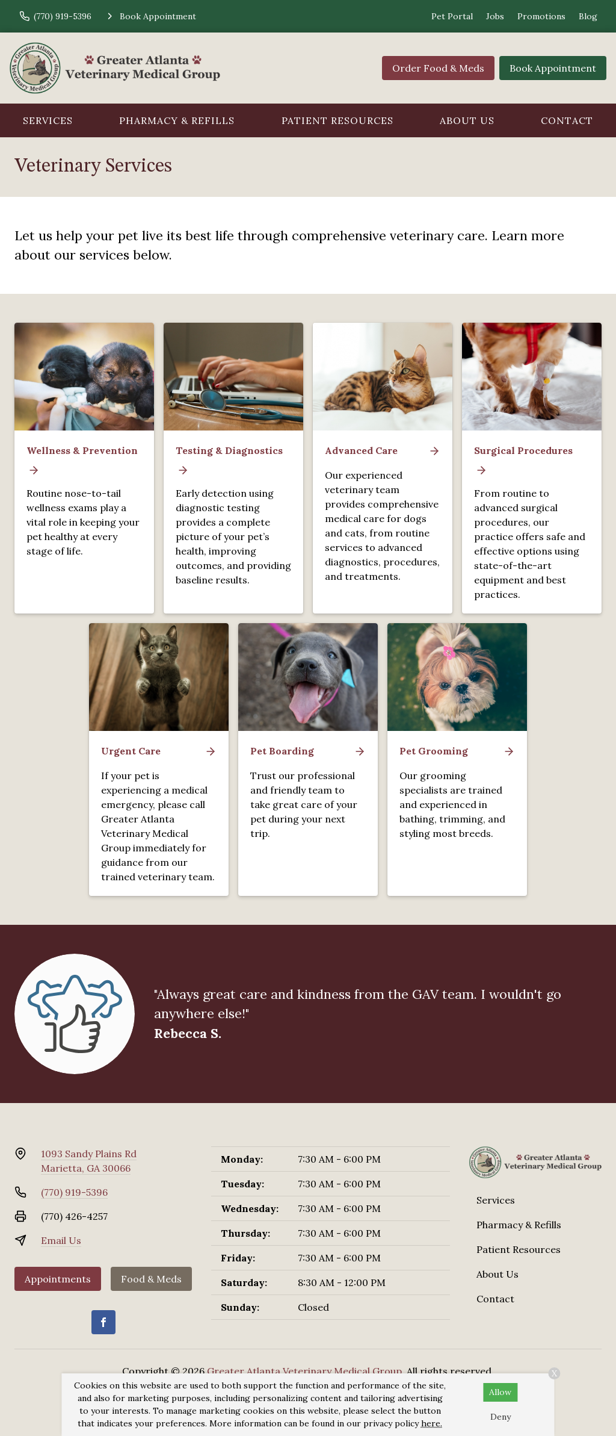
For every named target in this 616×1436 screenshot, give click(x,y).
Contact (495, 1299)
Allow (500, 1392)
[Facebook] (103, 1322)
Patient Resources (337, 120)
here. (431, 1423)
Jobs (495, 16)
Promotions (541, 16)
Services (48, 120)
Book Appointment (553, 68)
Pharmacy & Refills (177, 120)
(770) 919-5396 (74, 1192)
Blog (588, 16)
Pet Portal (452, 16)
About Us (467, 120)
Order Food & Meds (438, 68)
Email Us (61, 1240)
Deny (500, 1416)
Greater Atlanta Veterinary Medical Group (304, 1371)
